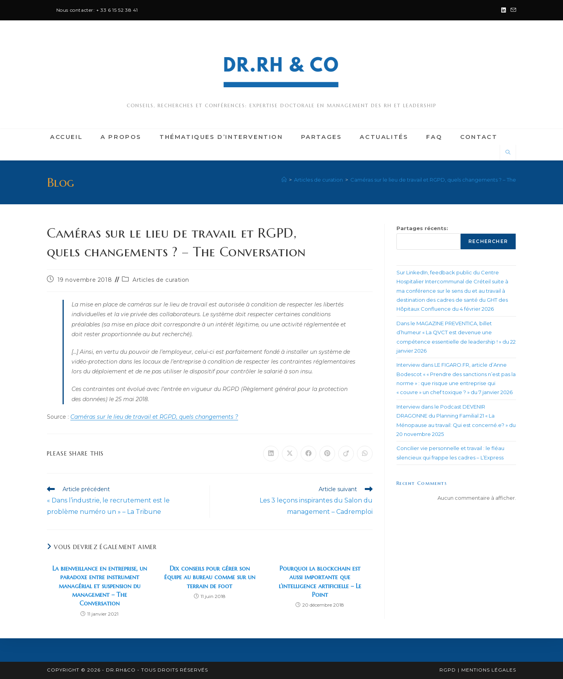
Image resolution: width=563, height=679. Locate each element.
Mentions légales (488, 670)
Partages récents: (422, 228)
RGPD (447, 670)
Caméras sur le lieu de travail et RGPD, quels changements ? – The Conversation (450, 180)
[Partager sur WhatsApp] (365, 453)
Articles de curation (161, 279)
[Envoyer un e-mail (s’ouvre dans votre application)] (512, 10)
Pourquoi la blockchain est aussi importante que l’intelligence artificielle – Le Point (320, 581)
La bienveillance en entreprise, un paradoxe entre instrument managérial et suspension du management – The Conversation (99, 585)
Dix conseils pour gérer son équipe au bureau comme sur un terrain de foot (209, 577)
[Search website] (507, 152)
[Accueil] (284, 180)
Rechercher (488, 241)
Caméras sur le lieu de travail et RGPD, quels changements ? (154, 416)
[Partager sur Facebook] (308, 453)
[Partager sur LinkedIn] (271, 453)
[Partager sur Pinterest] (327, 453)
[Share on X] (290, 453)
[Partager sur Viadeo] (346, 453)
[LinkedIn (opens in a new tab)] (503, 10)
